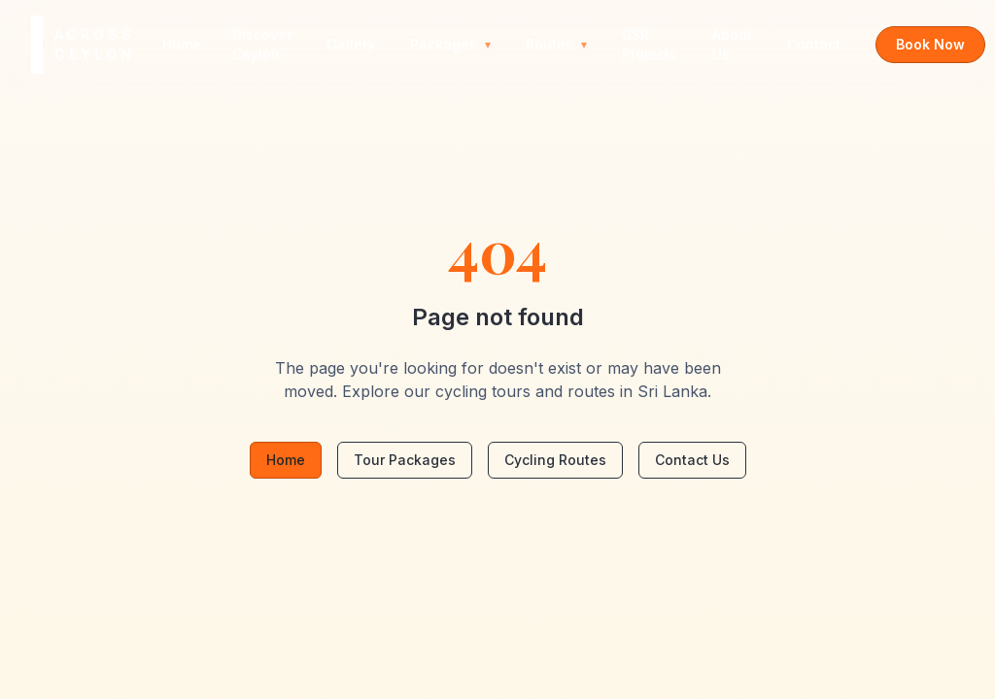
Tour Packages (405, 459)
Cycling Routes (555, 459)
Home (181, 44)
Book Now (930, 44)
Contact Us (692, 459)
